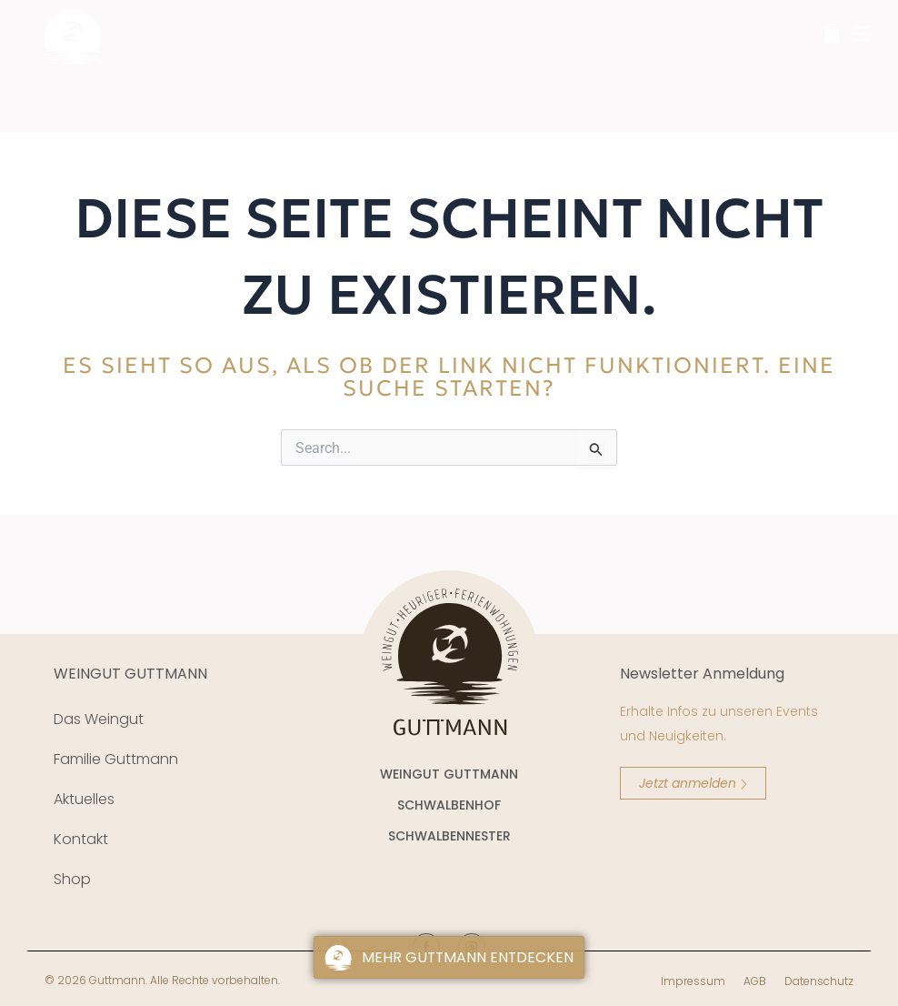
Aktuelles (84, 799)
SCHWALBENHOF (449, 805)
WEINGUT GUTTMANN (130, 673)
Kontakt (81, 839)
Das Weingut (99, 719)
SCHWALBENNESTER (449, 836)
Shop (72, 879)
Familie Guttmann (116, 759)
